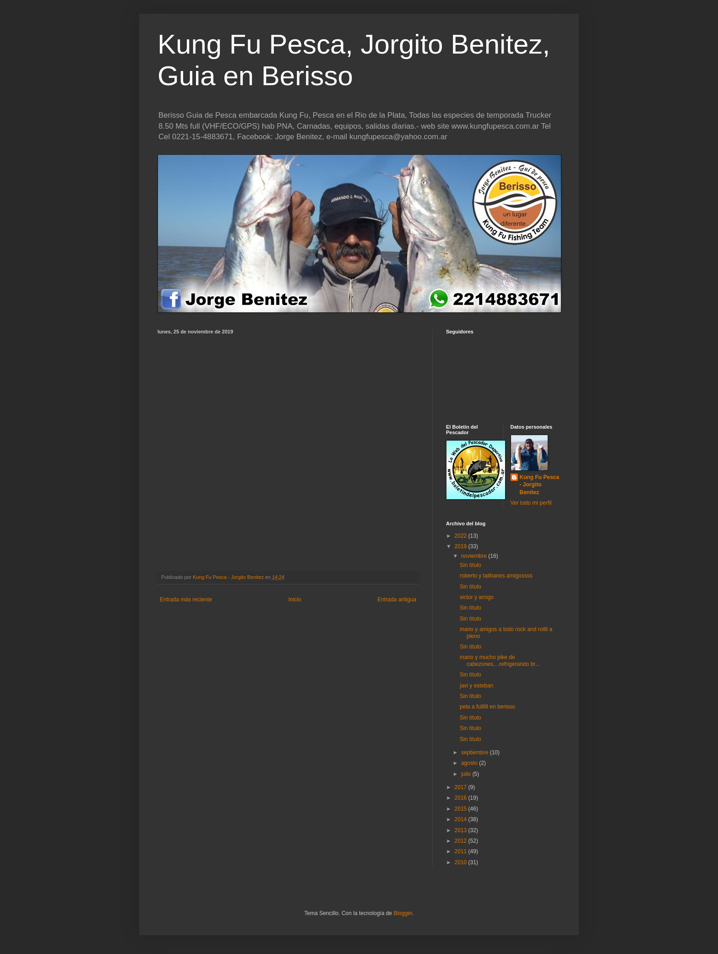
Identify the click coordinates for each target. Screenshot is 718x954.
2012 (461, 841)
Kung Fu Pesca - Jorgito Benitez (540, 485)
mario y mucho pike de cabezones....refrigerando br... (499, 660)
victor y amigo (477, 597)
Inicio (294, 599)
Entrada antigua (396, 599)
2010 (461, 862)
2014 (461, 819)
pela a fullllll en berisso (487, 706)
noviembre (474, 556)
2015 (461, 809)
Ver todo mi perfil (531, 503)
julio (467, 774)
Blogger (402, 913)
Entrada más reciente (186, 599)
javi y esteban (476, 685)
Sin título (470, 565)
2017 (461, 787)
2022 (461, 536)
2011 (461, 851)
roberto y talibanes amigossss (496, 575)
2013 (461, 830)
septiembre (475, 752)
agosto (470, 763)
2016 (461, 798)
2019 (461, 546)
